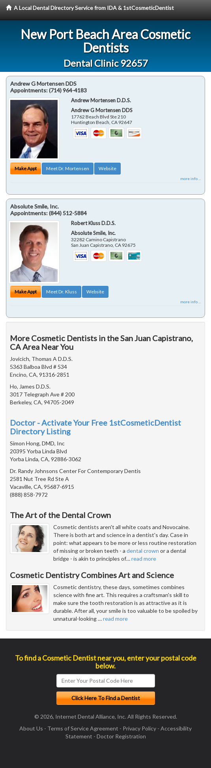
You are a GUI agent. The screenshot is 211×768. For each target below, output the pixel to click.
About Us (31, 728)
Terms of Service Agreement (82, 728)
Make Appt (26, 168)
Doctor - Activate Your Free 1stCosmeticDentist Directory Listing (95, 427)
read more (143, 558)
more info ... (190, 178)
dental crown (143, 550)
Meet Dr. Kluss (61, 292)
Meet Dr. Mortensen (67, 168)
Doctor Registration (121, 736)
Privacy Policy (139, 728)
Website (107, 168)
